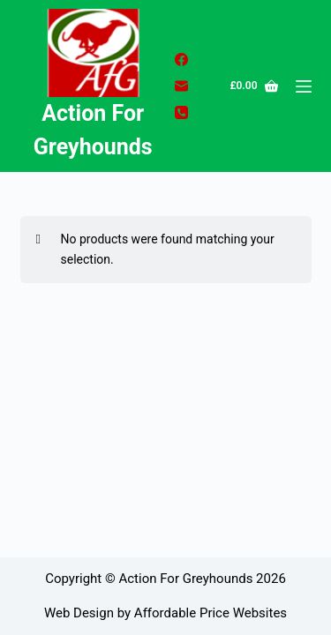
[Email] (181, 86)
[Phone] (181, 112)
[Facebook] (181, 59)
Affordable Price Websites (210, 613)
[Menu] (304, 86)
